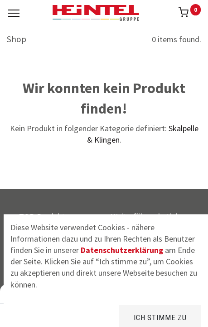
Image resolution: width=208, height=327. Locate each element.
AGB (124, 265)
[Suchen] (67, 313)
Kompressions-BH (63, 250)
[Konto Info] (178, 313)
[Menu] (13, 13)
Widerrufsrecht (142, 250)
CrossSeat (49, 235)
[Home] (30, 313)
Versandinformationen (155, 235)
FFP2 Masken (54, 265)
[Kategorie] (141, 313)
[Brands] (104, 313)
